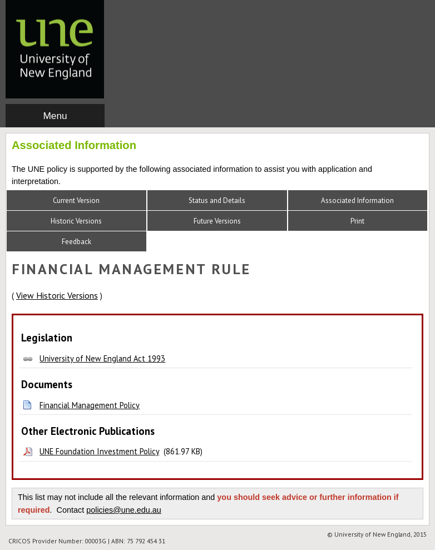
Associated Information (357, 200)
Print (357, 221)
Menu (55, 115)
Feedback (76, 241)
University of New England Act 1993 (102, 358)
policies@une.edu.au (123, 510)
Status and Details (217, 200)
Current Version (76, 200)
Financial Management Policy (89, 405)
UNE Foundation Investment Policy (99, 451)
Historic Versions (76, 221)
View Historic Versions (57, 295)
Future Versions (217, 221)
